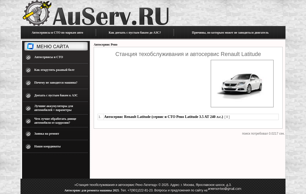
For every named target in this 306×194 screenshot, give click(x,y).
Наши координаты (47, 146)
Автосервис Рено (105, 44)
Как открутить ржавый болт (54, 70)
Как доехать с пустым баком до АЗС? (135, 32)
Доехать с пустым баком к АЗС (56, 95)
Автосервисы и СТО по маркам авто (57, 32)
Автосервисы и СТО (48, 57)
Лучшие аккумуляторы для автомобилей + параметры (53, 108)
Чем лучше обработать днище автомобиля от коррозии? (55, 120)
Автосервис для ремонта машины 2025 (91, 190)
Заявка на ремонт (46, 133)
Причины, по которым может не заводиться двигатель (230, 32)
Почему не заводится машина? (55, 82)
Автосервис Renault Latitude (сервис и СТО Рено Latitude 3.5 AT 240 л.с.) (163, 117)
